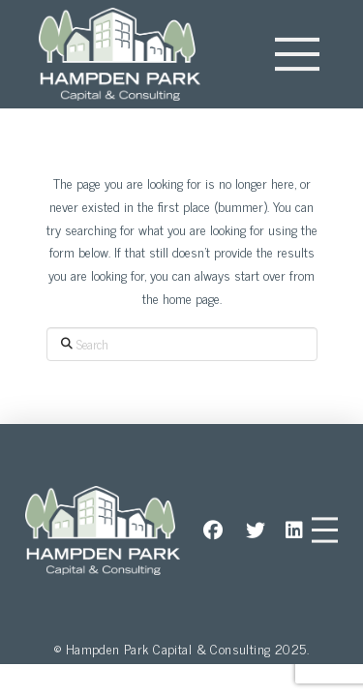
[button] (297, 54)
